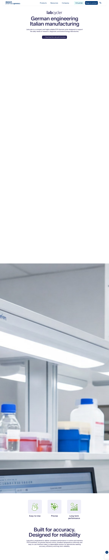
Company (65, 3)
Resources (54, 3)
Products (43, 3)
